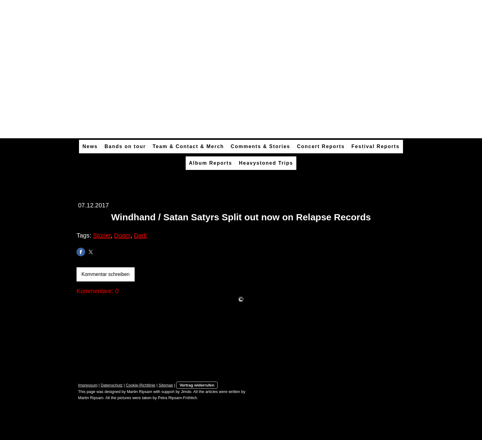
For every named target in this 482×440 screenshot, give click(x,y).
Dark (140, 235)
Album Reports (210, 163)
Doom (122, 235)
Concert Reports (321, 146)
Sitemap (166, 385)
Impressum (87, 385)
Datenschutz (112, 385)
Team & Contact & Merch (188, 146)
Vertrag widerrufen (197, 385)
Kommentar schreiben (105, 274)
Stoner (102, 235)
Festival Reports (375, 146)
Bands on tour (125, 146)
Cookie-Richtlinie (140, 385)
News (90, 146)
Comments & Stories (260, 146)
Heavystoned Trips (266, 163)
